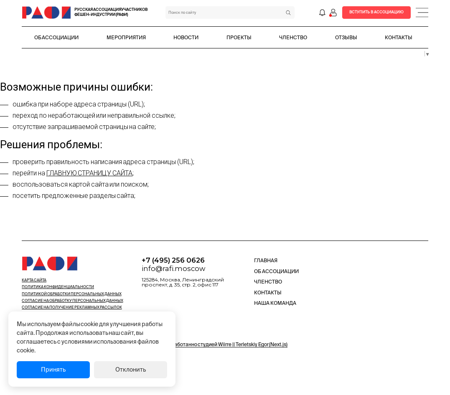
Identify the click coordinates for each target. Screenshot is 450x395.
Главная (265, 260)
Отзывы (346, 37)
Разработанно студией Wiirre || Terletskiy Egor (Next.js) (225, 344)
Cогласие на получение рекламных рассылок (72, 307)
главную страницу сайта (89, 173)
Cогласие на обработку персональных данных (72, 301)
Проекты (239, 37)
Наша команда (275, 303)
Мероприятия (126, 37)
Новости (185, 37)
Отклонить (130, 369)
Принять (53, 369)
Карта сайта (34, 280)
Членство (293, 37)
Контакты (398, 37)
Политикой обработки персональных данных (71, 294)
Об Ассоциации (56, 37)
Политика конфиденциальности (58, 287)
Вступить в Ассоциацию (376, 12)
